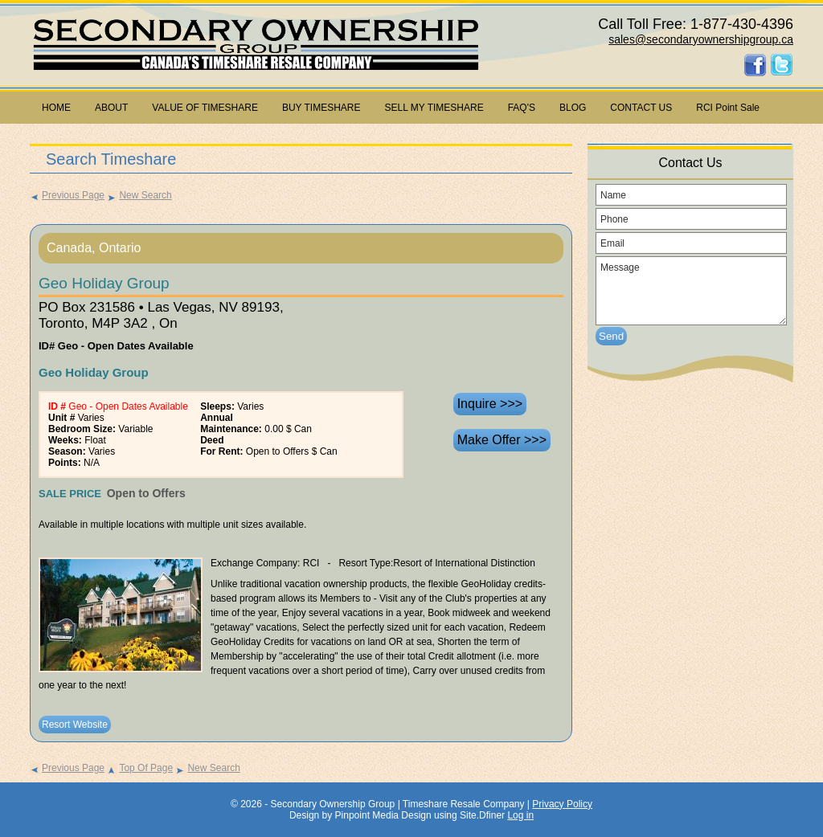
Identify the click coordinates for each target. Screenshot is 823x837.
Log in (520, 815)
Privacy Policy (562, 804)
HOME (56, 107)
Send (611, 336)
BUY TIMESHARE (321, 107)
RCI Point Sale (728, 107)
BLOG (572, 107)
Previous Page (67, 195)
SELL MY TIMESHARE (434, 107)
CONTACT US (641, 107)
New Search (139, 195)
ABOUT (111, 107)
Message (691, 290)
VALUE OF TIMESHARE (205, 107)
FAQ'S (521, 107)
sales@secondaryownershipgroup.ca (700, 39)
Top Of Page (140, 768)
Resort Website (75, 724)
